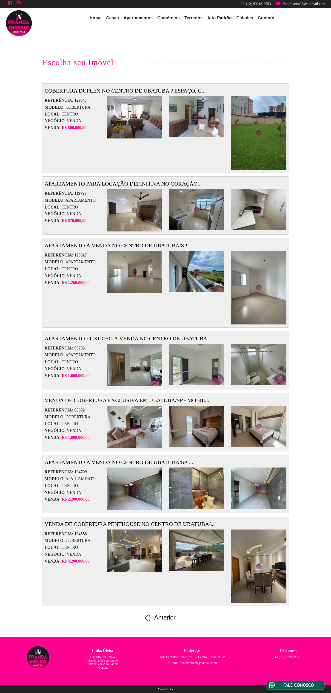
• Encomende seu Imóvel (102, 660)
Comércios (168, 18)
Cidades (244, 18)
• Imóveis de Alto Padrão (102, 664)
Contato (266, 18)
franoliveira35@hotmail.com (303, 4)
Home (96, 18)
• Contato (102, 667)
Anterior (161, 617)
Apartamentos (138, 18)
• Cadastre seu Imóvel (102, 657)
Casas (112, 18)
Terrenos (193, 18)
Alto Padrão (219, 18)
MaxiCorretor (165, 689)
